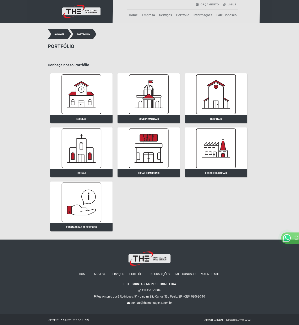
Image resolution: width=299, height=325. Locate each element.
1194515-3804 (149, 290)
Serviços (165, 15)
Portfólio (182, 15)
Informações (203, 15)
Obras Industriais (216, 173)
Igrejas (81, 173)
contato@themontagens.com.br (149, 302)
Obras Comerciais (148, 173)
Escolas (81, 119)
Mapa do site (210, 274)
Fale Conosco (227, 15)
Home (133, 15)
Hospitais (216, 119)
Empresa (148, 15)
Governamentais (148, 119)
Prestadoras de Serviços (81, 227)
